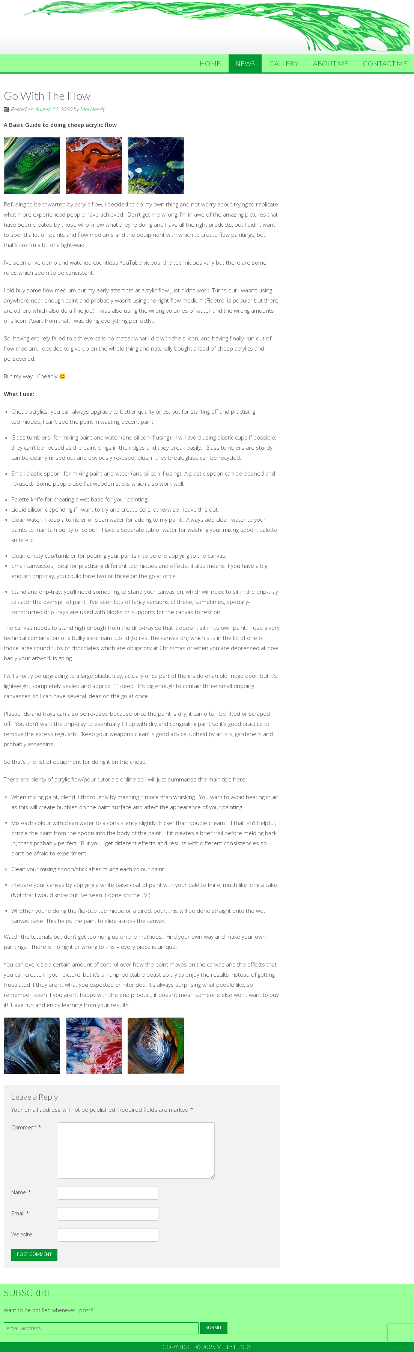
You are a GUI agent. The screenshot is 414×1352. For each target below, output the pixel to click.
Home (210, 63)
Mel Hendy (92, 109)
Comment (26, 1127)
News (245, 63)
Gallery (283, 63)
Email (20, 1213)
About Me (330, 63)
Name (21, 1192)
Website (21, 1234)
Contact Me (385, 63)
